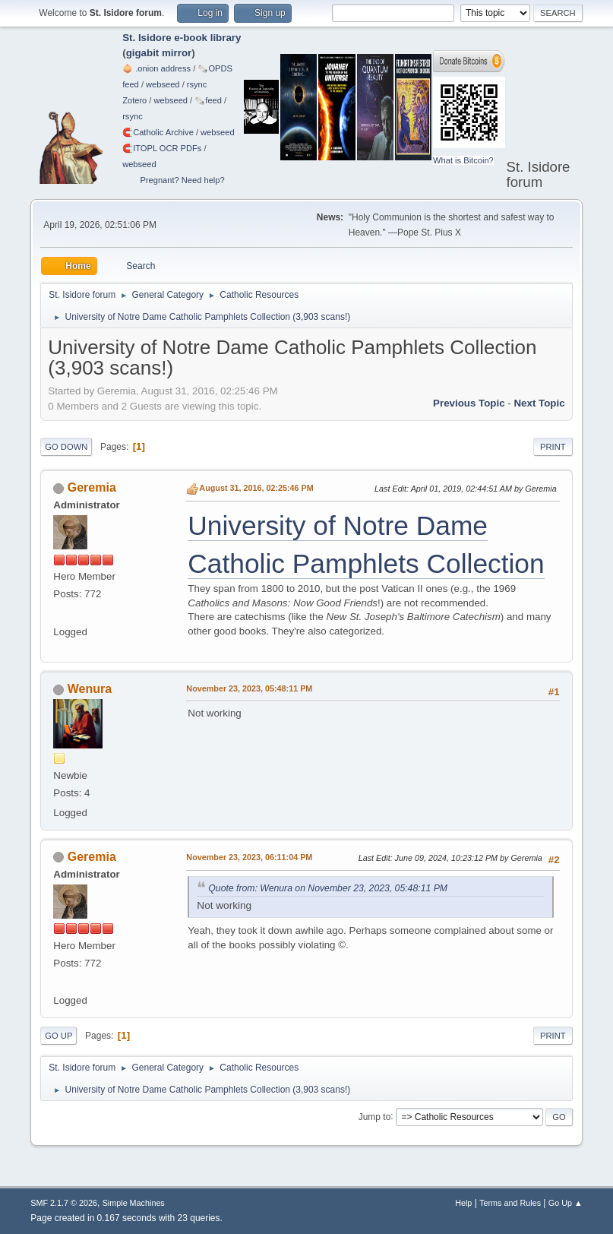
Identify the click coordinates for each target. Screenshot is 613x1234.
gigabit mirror (159, 53)
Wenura (90, 688)
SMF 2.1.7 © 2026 (63, 1202)
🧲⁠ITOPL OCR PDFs (161, 148)
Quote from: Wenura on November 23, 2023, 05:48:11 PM (327, 888)
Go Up (58, 1035)
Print (553, 446)
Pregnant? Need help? (182, 180)
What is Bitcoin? (463, 160)
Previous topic (469, 403)
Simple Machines (134, 1202)
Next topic (538, 403)
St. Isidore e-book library (181, 37)
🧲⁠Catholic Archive (158, 132)
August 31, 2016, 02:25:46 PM (256, 487)
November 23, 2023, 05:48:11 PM (249, 688)
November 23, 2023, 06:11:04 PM (249, 857)
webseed (162, 84)
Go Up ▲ (565, 1202)
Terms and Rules (510, 1202)
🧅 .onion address (156, 68)
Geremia (92, 487)
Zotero (134, 100)
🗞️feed (208, 100)
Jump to (375, 1116)
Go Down (66, 446)
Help (463, 1202)
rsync (197, 84)
